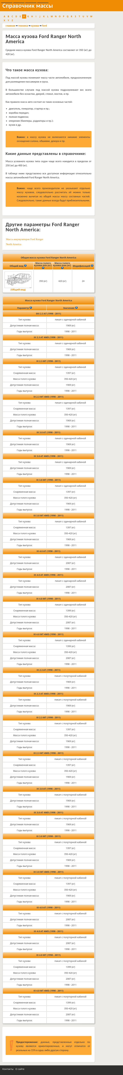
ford (44, 25)
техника (23, 25)
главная (10, 25)
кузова (35, 25)
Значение (70, 307)
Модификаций (83, 265)
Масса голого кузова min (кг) (43, 265)
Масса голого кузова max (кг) (62, 265)
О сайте (19, 1069)
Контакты (7, 1069)
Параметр (24, 307)
